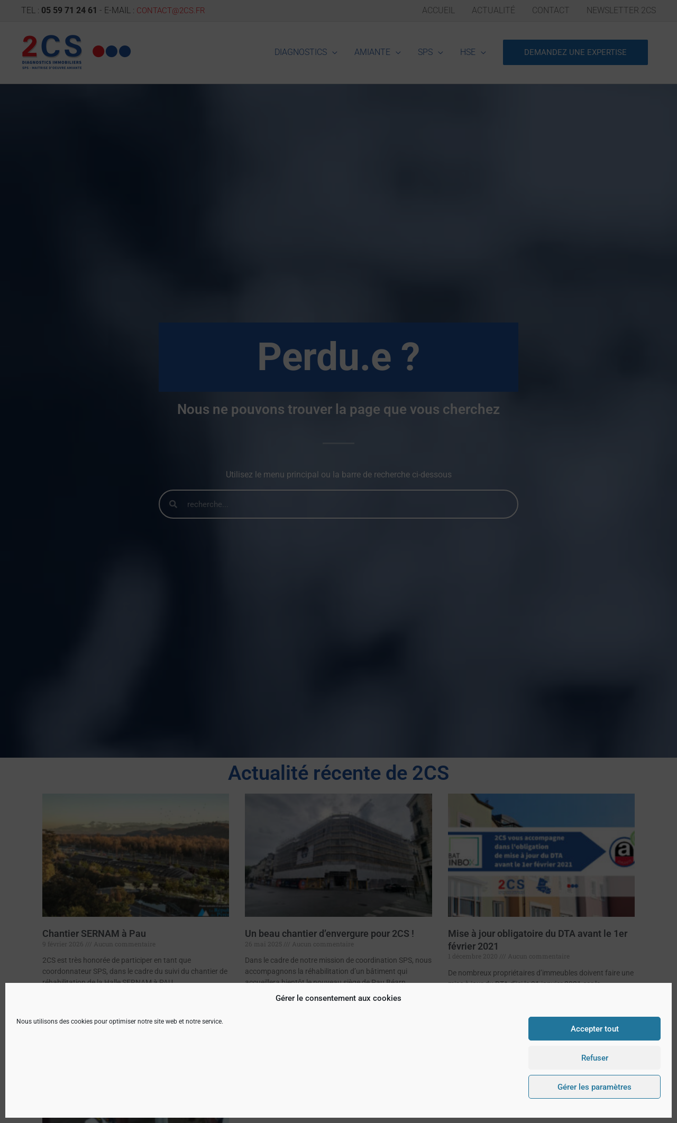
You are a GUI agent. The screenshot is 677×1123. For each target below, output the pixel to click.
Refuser (594, 1058)
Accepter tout (595, 1029)
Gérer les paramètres (594, 1087)
